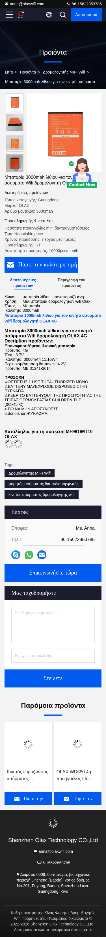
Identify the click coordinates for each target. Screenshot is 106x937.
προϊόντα (28, 72)
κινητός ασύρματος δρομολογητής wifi (41, 494)
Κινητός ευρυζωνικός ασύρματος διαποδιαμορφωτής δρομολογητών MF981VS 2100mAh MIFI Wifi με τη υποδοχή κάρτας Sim (28, 775)
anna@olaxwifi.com (24, 4)
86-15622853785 (84, 4)
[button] (16, 169)
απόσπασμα (86, 14)
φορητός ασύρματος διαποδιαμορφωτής (43, 484)
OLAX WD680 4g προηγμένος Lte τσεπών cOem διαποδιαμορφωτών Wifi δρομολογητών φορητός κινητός (76, 775)
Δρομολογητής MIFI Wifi (64, 72)
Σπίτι (9, 72)
